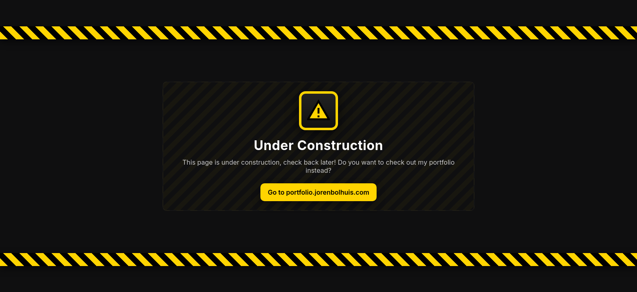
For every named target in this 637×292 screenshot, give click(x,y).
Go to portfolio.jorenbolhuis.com (318, 192)
